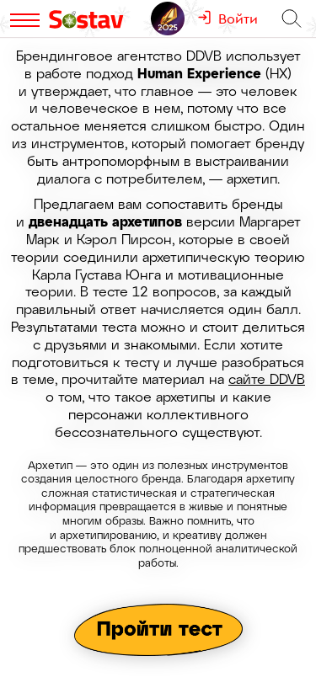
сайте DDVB (266, 378)
